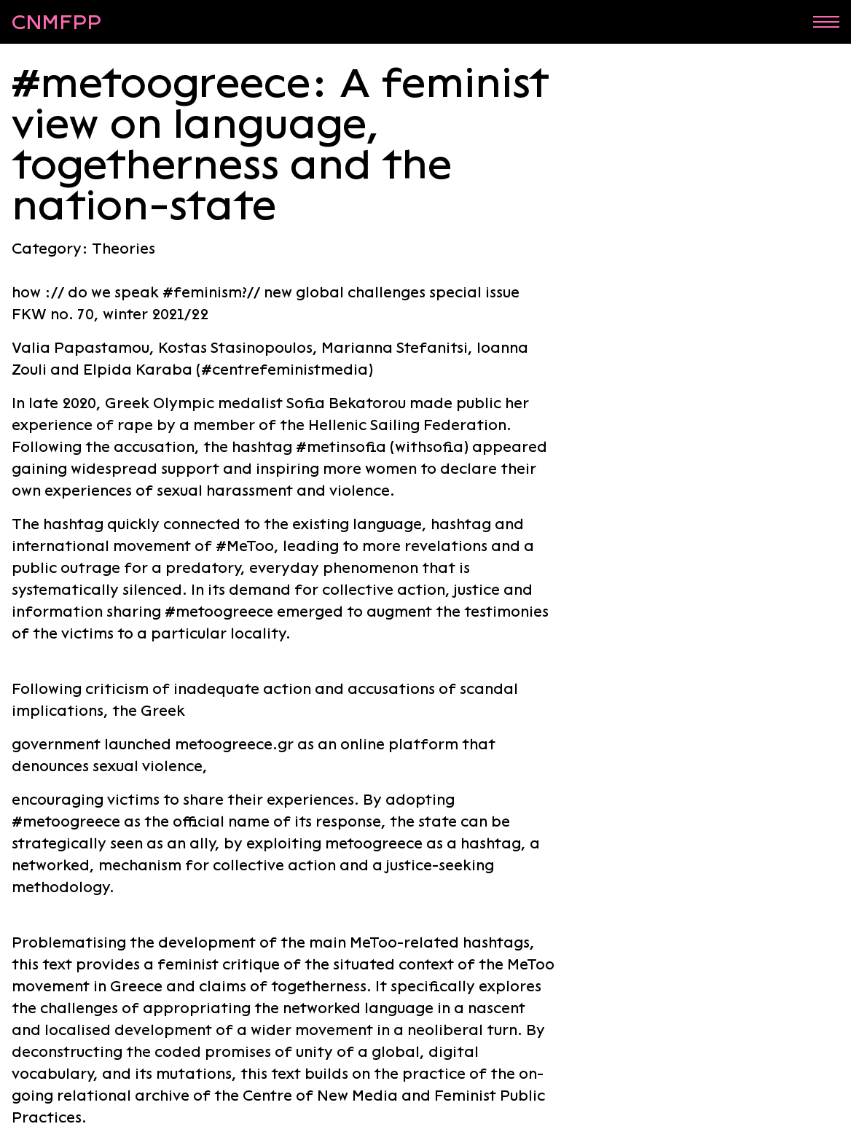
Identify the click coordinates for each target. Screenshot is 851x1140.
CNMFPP (56, 22)
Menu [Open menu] (826, 21)
